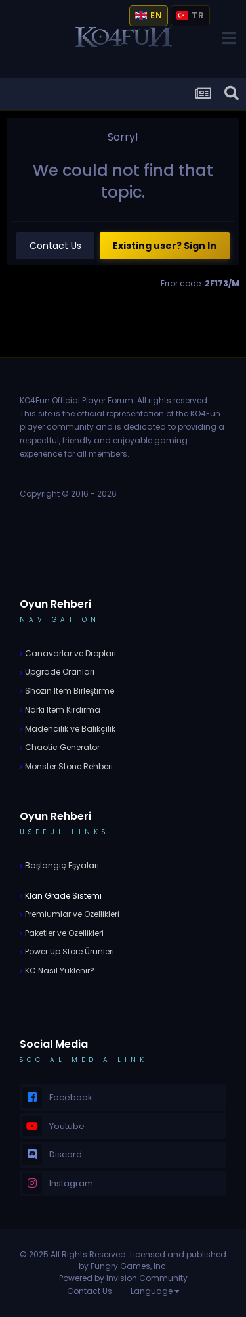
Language (155, 1291)
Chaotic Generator (61, 747)
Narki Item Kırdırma (61, 709)
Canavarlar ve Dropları (69, 653)
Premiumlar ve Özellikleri (71, 914)
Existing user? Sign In (164, 245)
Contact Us (55, 245)
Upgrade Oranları (58, 671)
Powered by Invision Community (123, 1278)
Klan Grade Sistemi (62, 895)
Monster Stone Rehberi (68, 766)
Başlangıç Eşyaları (61, 865)
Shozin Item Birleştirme (68, 690)
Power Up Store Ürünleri (68, 951)
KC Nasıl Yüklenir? (58, 970)
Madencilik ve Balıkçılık (69, 728)
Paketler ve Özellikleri (63, 933)
